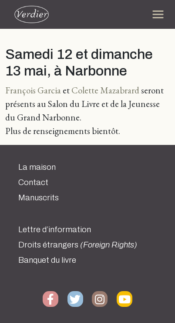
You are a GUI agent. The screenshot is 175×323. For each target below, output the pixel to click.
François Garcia (33, 90)
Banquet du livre (47, 260)
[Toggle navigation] (158, 14)
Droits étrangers (77, 245)
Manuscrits (38, 197)
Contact (33, 182)
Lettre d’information (54, 229)
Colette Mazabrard (105, 90)
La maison (37, 167)
